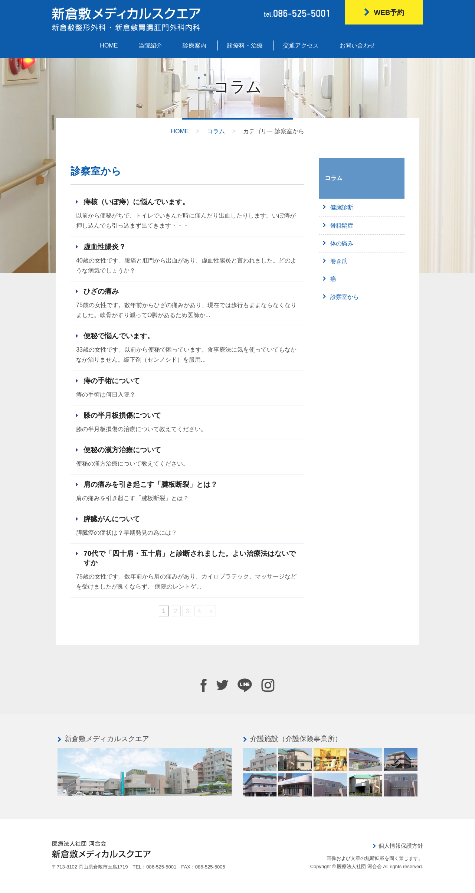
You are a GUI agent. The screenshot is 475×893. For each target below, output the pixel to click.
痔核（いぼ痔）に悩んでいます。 (136, 202)
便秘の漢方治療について (122, 450)
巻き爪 (338, 261)
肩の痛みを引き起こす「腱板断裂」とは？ (150, 484)
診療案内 (194, 45)
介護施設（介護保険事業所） (296, 739)
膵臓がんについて (111, 519)
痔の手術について (111, 381)
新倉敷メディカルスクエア (107, 739)
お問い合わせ (357, 45)
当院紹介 (150, 45)
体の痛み (341, 243)
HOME (109, 45)
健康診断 (341, 207)
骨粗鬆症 (341, 225)
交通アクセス (301, 45)
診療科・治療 (245, 45)
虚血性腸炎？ (104, 247)
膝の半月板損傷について (122, 415)
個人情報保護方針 (401, 846)
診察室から (344, 297)
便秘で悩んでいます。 (118, 336)
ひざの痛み (101, 291)
